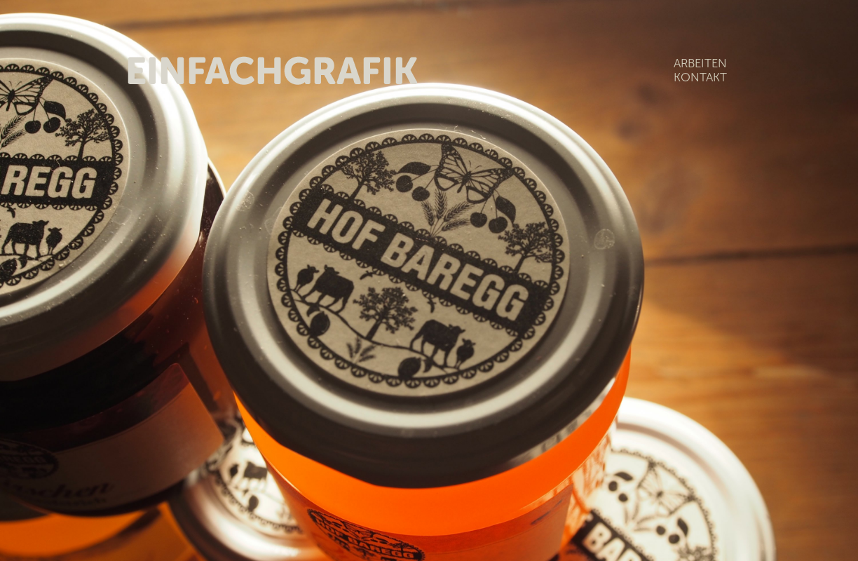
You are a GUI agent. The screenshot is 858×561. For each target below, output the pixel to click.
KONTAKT (700, 77)
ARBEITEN (700, 63)
